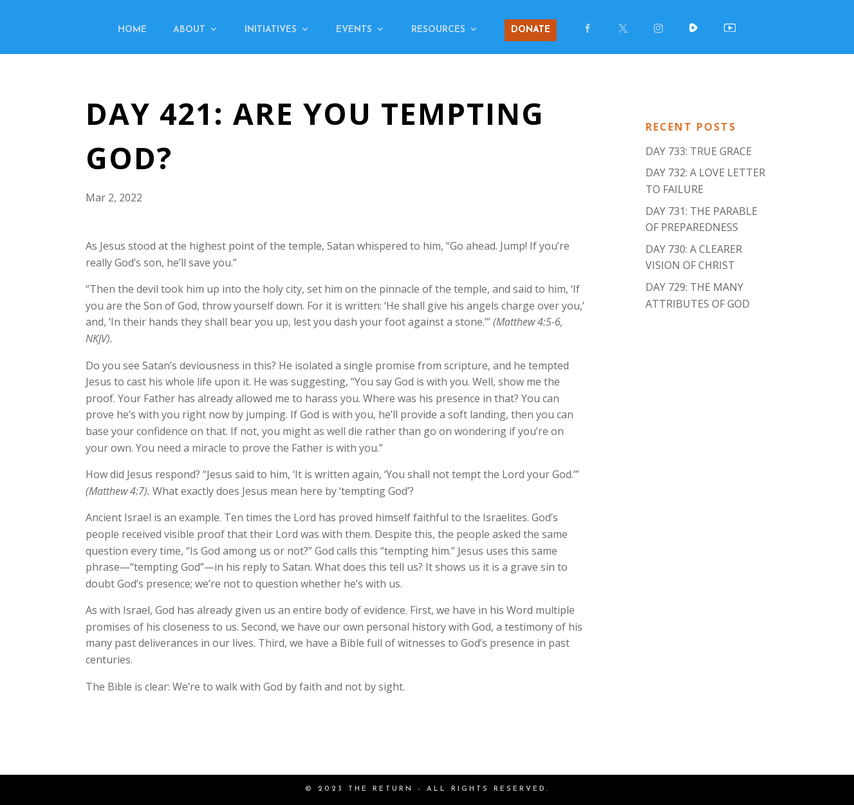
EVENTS (354, 30)
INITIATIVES (271, 30)
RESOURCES (438, 30)
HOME (132, 30)
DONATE (530, 30)
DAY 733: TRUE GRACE (698, 151)
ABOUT (189, 30)
